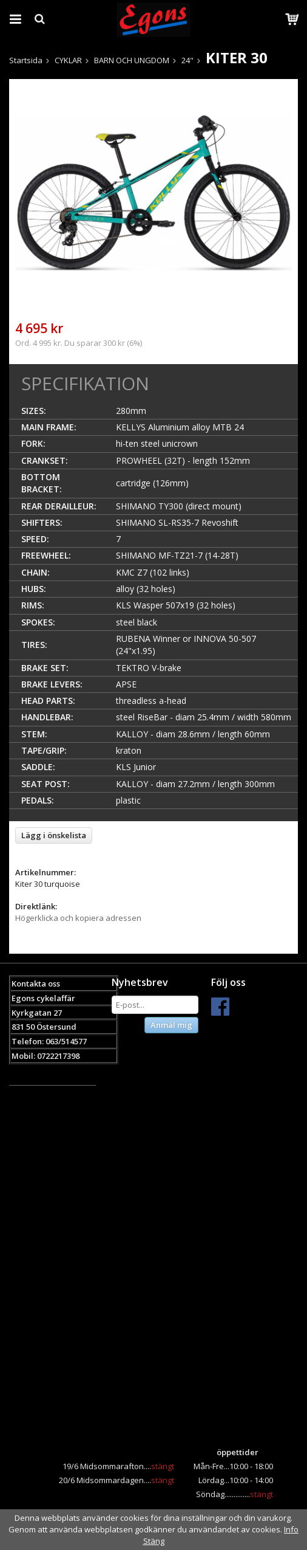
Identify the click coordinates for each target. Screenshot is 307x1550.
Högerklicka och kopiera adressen (78, 917)
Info (291, 1529)
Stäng (153, 1540)
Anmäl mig (171, 1024)
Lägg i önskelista (53, 835)
